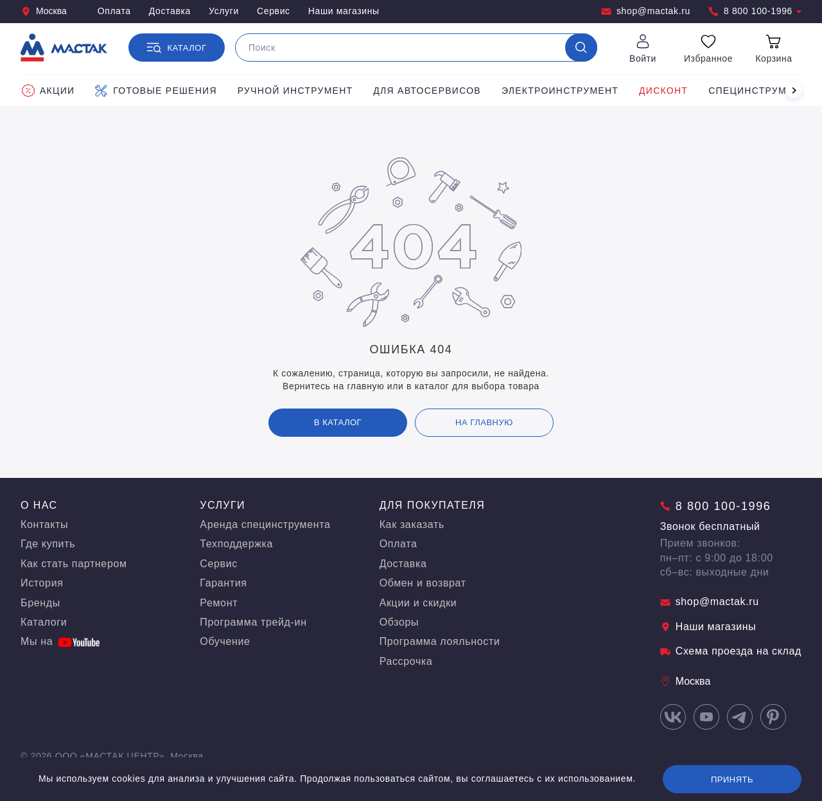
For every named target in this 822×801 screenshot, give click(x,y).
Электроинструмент (560, 90)
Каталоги (44, 622)
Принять (732, 779)
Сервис (273, 11)
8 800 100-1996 (754, 11)
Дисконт (663, 90)
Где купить (48, 543)
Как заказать (412, 524)
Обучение (225, 641)
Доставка (170, 11)
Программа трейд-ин (253, 622)
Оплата (114, 11)
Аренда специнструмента (265, 524)
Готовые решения (155, 90)
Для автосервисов (427, 90)
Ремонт (219, 602)
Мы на (60, 641)
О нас (39, 505)
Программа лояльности (440, 641)
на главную (484, 422)
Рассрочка (406, 661)
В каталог (338, 422)
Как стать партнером (74, 563)
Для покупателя (432, 505)
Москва (44, 11)
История (42, 582)
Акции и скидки (418, 602)
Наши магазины (344, 11)
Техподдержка (236, 543)
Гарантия (223, 582)
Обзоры (399, 622)
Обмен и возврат (423, 582)
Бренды (40, 602)
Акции (48, 90)
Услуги (224, 11)
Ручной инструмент (295, 90)
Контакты (44, 524)
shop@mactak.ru (645, 11)
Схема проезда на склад (730, 651)
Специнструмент (757, 90)
